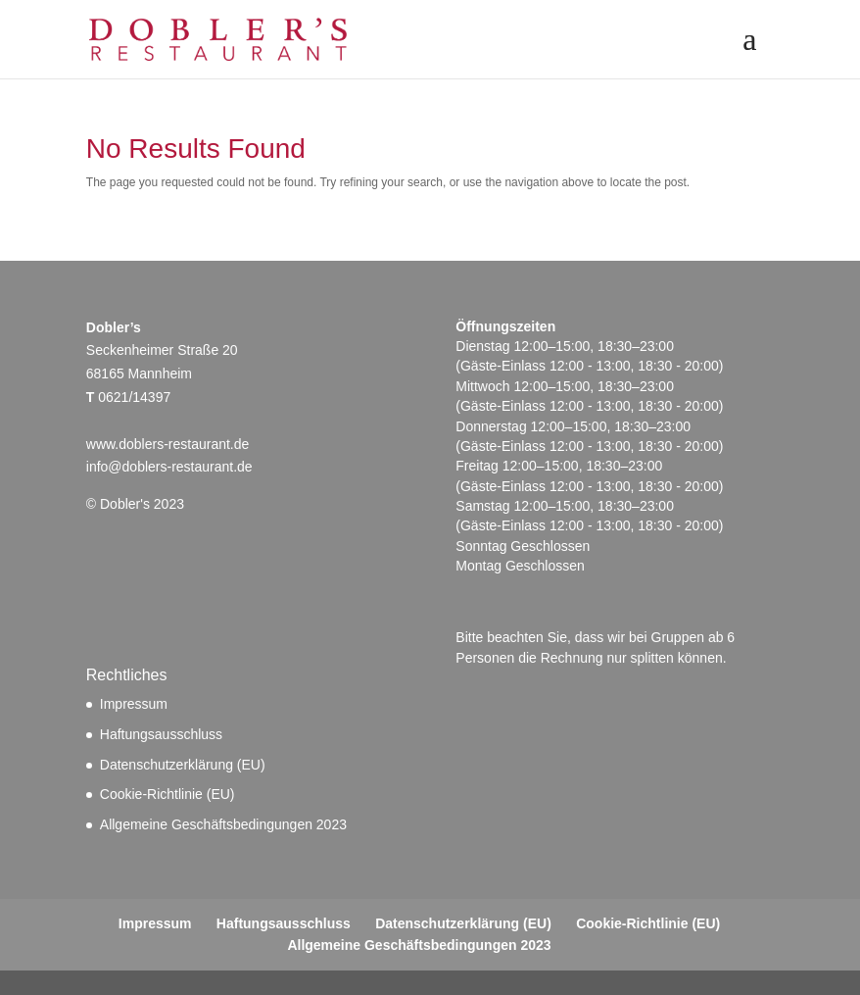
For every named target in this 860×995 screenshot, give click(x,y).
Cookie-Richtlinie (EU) (167, 794)
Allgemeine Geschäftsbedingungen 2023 (223, 824)
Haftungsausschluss (161, 734)
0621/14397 (134, 397)
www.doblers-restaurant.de (168, 444)
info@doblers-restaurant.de (169, 466)
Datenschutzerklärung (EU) (182, 764)
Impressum (133, 704)
